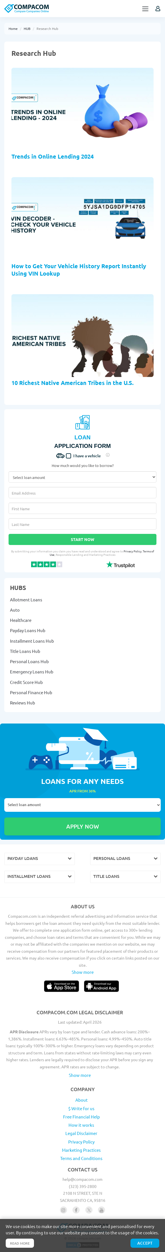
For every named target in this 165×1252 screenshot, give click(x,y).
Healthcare (20, 620)
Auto (15, 609)
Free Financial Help (81, 1116)
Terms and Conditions (81, 1158)
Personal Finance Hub (31, 692)
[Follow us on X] (88, 1210)
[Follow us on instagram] (63, 1210)
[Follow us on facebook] (76, 1210)
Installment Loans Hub (32, 641)
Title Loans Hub (25, 651)
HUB (27, 28)
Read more (20, 1243)
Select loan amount (82, 805)
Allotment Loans (26, 599)
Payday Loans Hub (27, 630)
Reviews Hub (22, 702)
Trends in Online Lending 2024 (52, 156)
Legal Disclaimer (81, 1133)
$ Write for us (81, 1108)
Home (13, 28)
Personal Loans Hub (29, 661)
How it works (81, 1125)
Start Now (82, 539)
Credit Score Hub (26, 682)
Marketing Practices (81, 1150)
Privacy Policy (133, 551)
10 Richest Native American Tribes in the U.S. (72, 382)
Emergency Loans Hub (31, 671)
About (81, 1100)
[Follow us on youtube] (101, 1210)
